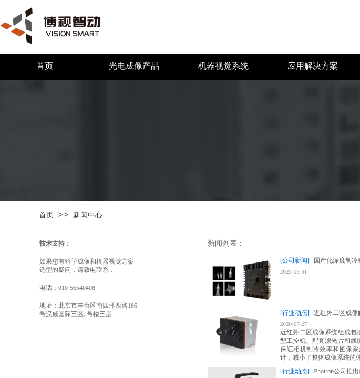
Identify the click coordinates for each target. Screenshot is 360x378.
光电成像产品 (134, 65)
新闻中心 (87, 215)
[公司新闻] (295, 260)
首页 (44, 65)
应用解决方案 (312, 65)
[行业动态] (295, 313)
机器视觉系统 (223, 65)
